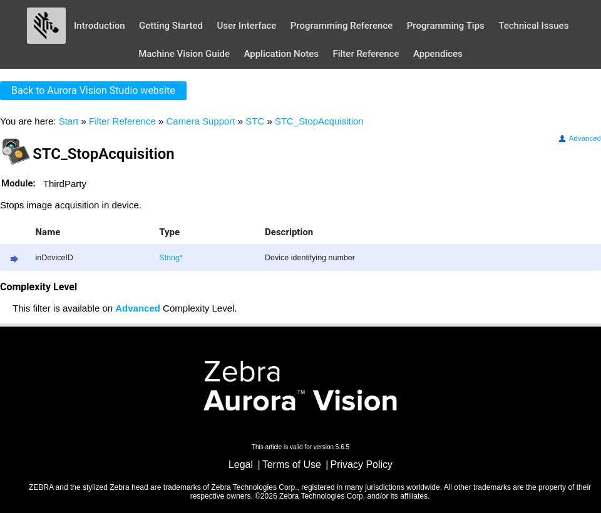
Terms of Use (291, 464)
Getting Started (171, 25)
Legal (241, 464)
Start (69, 121)
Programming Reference (341, 25)
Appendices (438, 53)
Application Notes (281, 53)
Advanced (579, 138)
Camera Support (200, 121)
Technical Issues (533, 25)
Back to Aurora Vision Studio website (93, 90)
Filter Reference (365, 53)
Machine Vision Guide (184, 53)
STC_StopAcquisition (319, 121)
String (169, 257)
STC (254, 121)
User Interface (246, 25)
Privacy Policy (362, 464)
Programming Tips (446, 25)
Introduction (99, 25)
